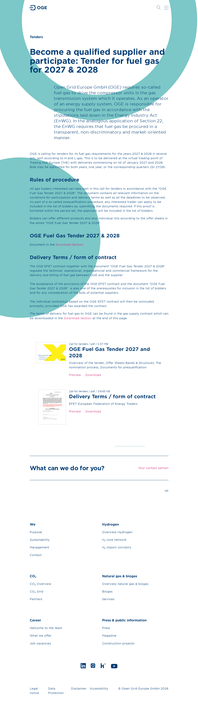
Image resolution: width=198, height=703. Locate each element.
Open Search (159, 7)
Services (108, 599)
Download (93, 375)
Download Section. (70, 244)
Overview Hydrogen (117, 532)
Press (106, 628)
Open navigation (166, 7)
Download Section (77, 318)
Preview (75, 375)
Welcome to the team (46, 628)
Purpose (36, 532)
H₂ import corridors (116, 547)
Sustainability (40, 539)
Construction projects (118, 643)
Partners (36, 599)
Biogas (107, 591)
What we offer (40, 635)
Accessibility (99, 688)
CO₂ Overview (40, 583)
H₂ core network (114, 539)
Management (39, 547)
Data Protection (56, 691)
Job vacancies (40, 643)
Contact (36, 555)
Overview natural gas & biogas (125, 583)
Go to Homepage (38, 7)
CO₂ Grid (36, 591)
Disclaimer (78, 688)
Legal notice (34, 691)
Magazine (109, 635)
